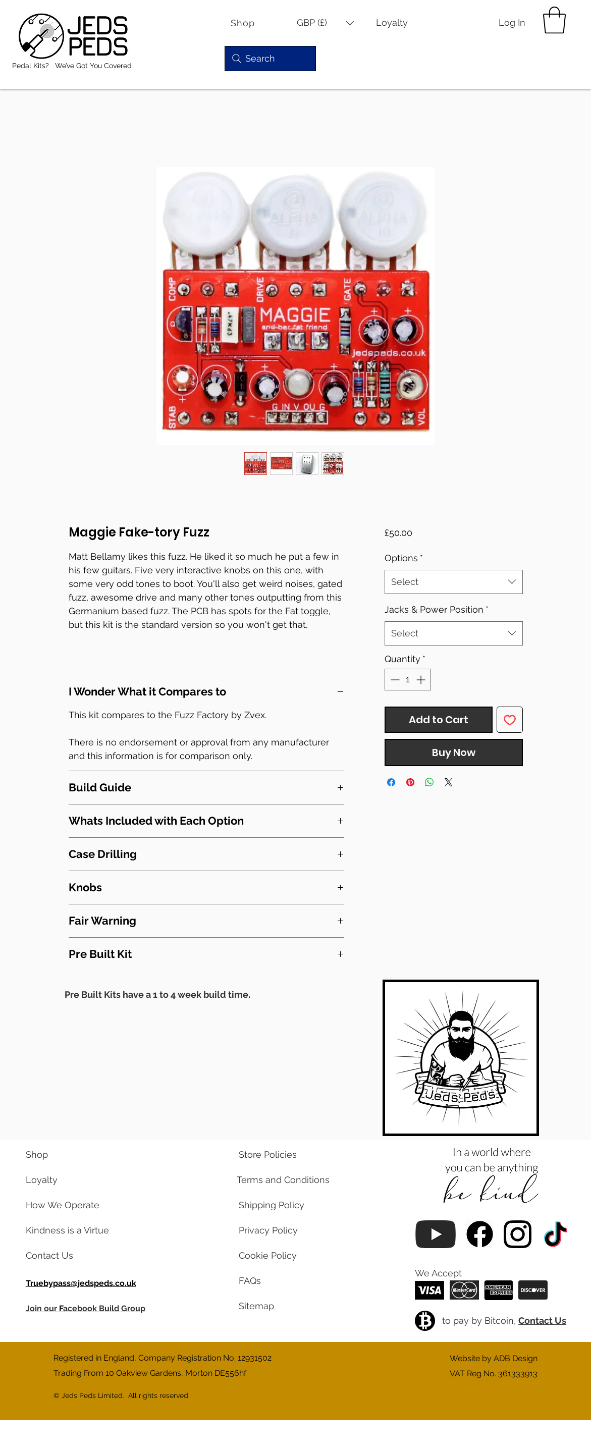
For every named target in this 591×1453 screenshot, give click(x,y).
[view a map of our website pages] (279, 1306)
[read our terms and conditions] (279, 1180)
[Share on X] (449, 782)
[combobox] (453, 582)
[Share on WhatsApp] (429, 782)
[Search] (270, 58)
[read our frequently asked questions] (279, 1281)
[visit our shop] (66, 1155)
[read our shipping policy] (279, 1205)
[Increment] (421, 679)
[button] (325, 23)
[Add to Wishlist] (510, 720)
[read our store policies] (279, 1155)
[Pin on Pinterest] (410, 782)
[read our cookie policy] (279, 1256)
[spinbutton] (408, 679)
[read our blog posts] (66, 1230)
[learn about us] (66, 1205)
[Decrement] (394, 679)
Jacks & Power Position (437, 609)
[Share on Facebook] (391, 782)
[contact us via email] (66, 1256)
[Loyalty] (399, 23)
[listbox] (325, 23)
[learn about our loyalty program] (66, 1180)
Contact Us (542, 1320)
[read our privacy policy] (279, 1230)
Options (404, 558)
